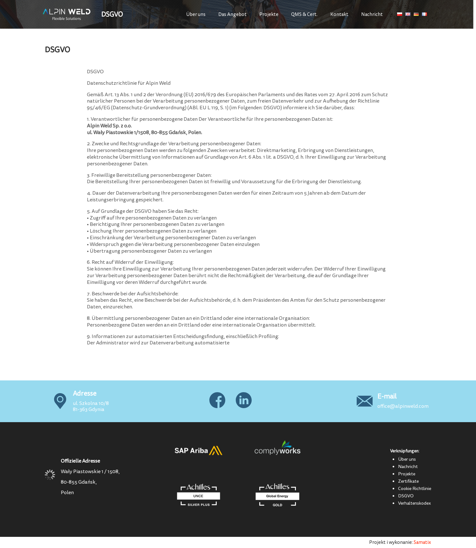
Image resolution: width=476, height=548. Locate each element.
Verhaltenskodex (414, 503)
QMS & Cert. (304, 14)
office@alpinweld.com (403, 406)
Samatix (422, 542)
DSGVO (406, 496)
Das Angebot (232, 14)
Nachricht (372, 14)
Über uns (196, 14)
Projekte (268, 14)
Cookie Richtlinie (414, 488)
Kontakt (339, 14)
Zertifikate (408, 481)
